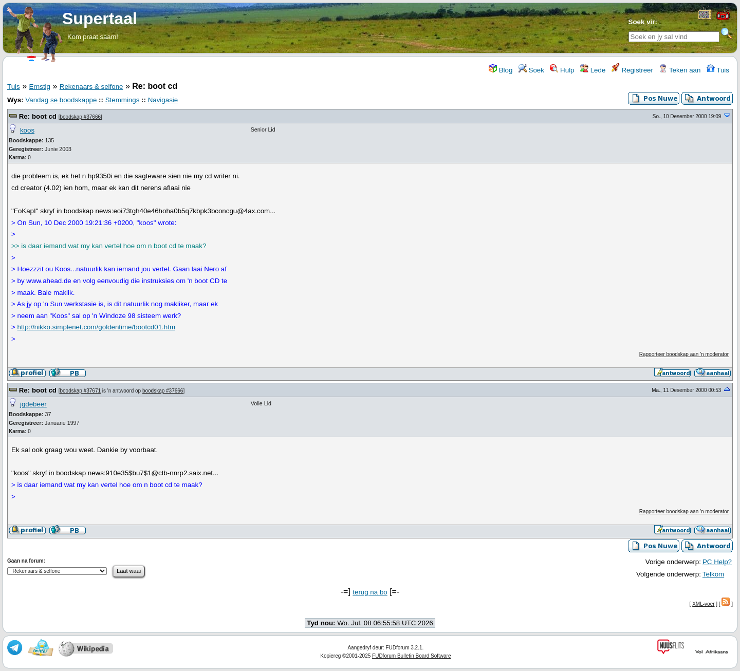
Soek (531, 70)
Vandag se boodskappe (61, 100)
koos (27, 130)
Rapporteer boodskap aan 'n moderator (684, 354)
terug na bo (370, 592)
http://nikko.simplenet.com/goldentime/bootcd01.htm (96, 327)
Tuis (718, 70)
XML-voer (703, 604)
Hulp (562, 70)
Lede (592, 70)
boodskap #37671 (80, 391)
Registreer (632, 70)
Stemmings (122, 100)
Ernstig (39, 86)
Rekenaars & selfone (91, 86)
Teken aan (679, 70)
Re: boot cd (38, 116)
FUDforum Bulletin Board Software (411, 656)
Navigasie (163, 100)
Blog (500, 70)
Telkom (713, 574)
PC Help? (717, 562)
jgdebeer (33, 404)
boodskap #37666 (80, 117)
